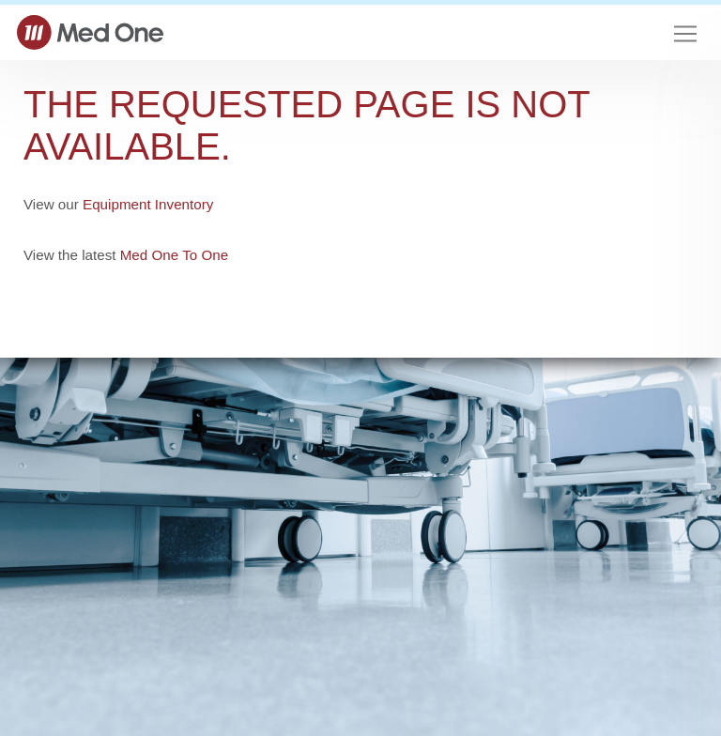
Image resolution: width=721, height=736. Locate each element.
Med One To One (174, 255)
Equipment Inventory (148, 204)
